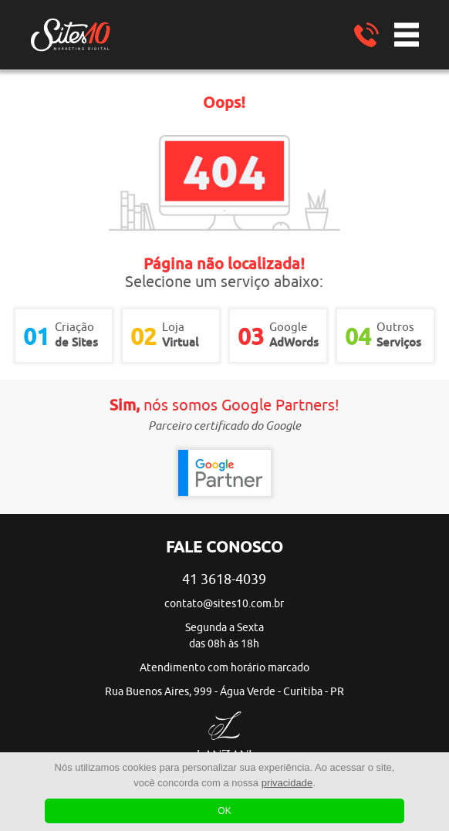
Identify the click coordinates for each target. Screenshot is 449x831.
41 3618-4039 (224, 579)
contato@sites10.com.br (224, 603)
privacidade (287, 783)
